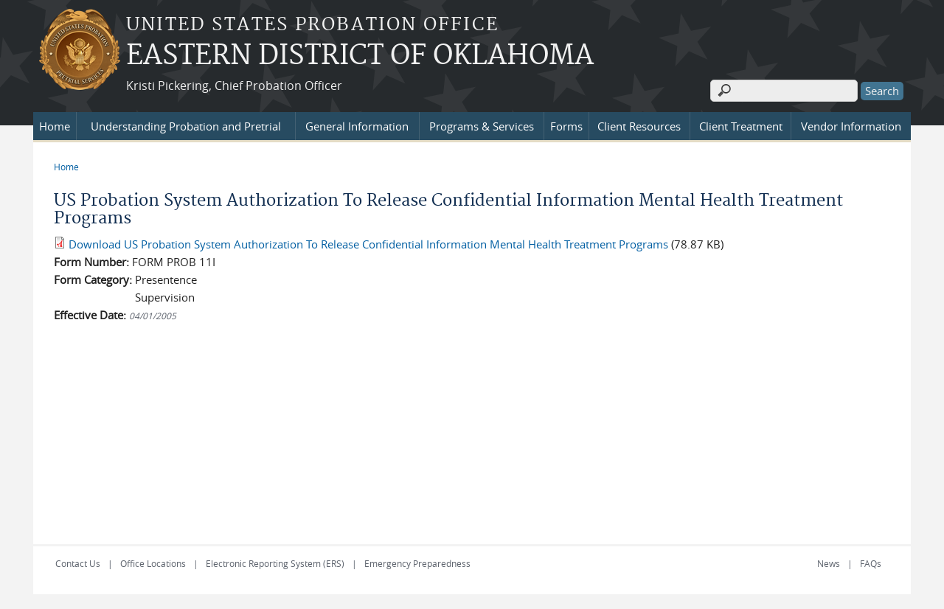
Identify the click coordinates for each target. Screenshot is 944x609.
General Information (357, 126)
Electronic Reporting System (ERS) (275, 563)
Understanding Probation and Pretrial (186, 126)
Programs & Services (481, 126)
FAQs (870, 563)
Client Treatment (740, 126)
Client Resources (639, 126)
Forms (566, 126)
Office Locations (153, 563)
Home (54, 126)
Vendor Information (851, 126)
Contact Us (77, 563)
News (828, 563)
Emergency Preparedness (417, 563)
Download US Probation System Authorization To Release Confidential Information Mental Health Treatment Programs (368, 244)
